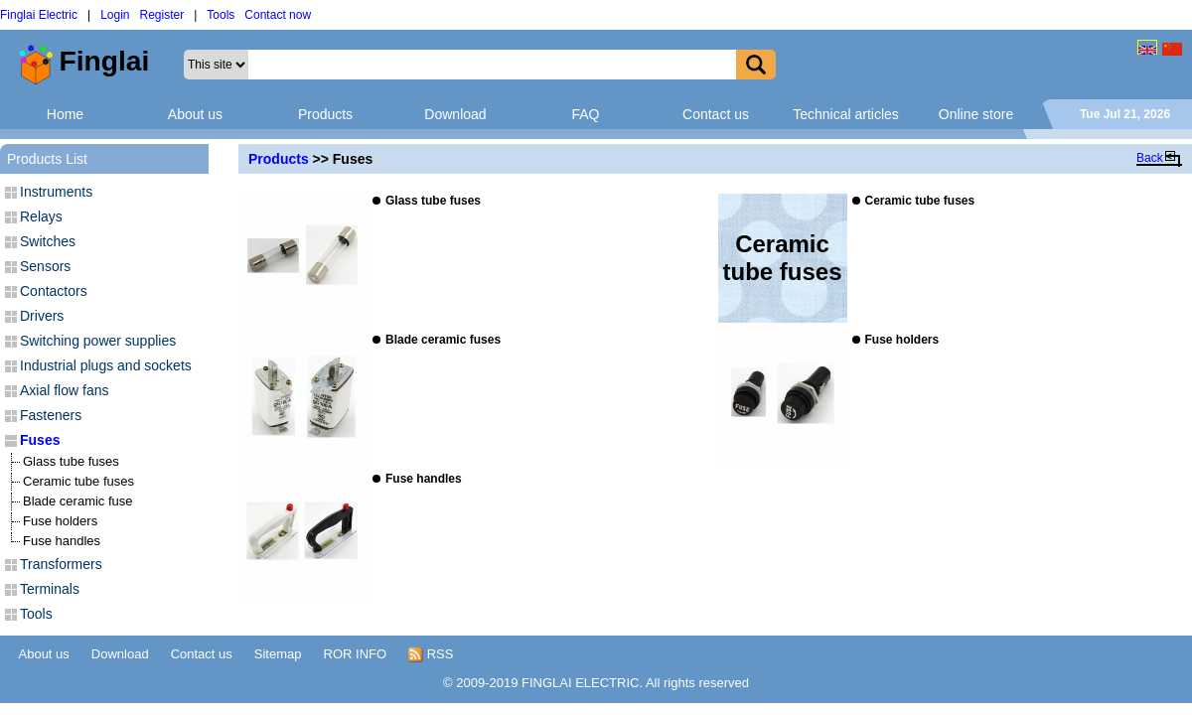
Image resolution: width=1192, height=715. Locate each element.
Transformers (61, 564)
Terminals (49, 589)
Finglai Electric (38, 15)
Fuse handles (61, 540)
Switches (47, 241)
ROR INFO (355, 653)
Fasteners (50, 415)
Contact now (277, 15)
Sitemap (278, 653)
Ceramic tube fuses (78, 481)
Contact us (715, 114)
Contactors (53, 291)
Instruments (56, 192)
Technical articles (846, 114)
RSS (430, 654)
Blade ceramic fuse (78, 501)
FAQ (585, 114)
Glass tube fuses (71, 461)
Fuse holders (60, 520)
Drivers (42, 316)
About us (195, 114)
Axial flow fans (64, 390)
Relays (41, 216)
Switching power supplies (98, 341)
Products (325, 114)
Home (65, 114)
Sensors (45, 266)
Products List (47, 159)
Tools (220, 15)
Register (162, 15)
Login (114, 15)
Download (455, 114)
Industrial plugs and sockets (106, 365)
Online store (976, 114)
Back (1149, 158)
